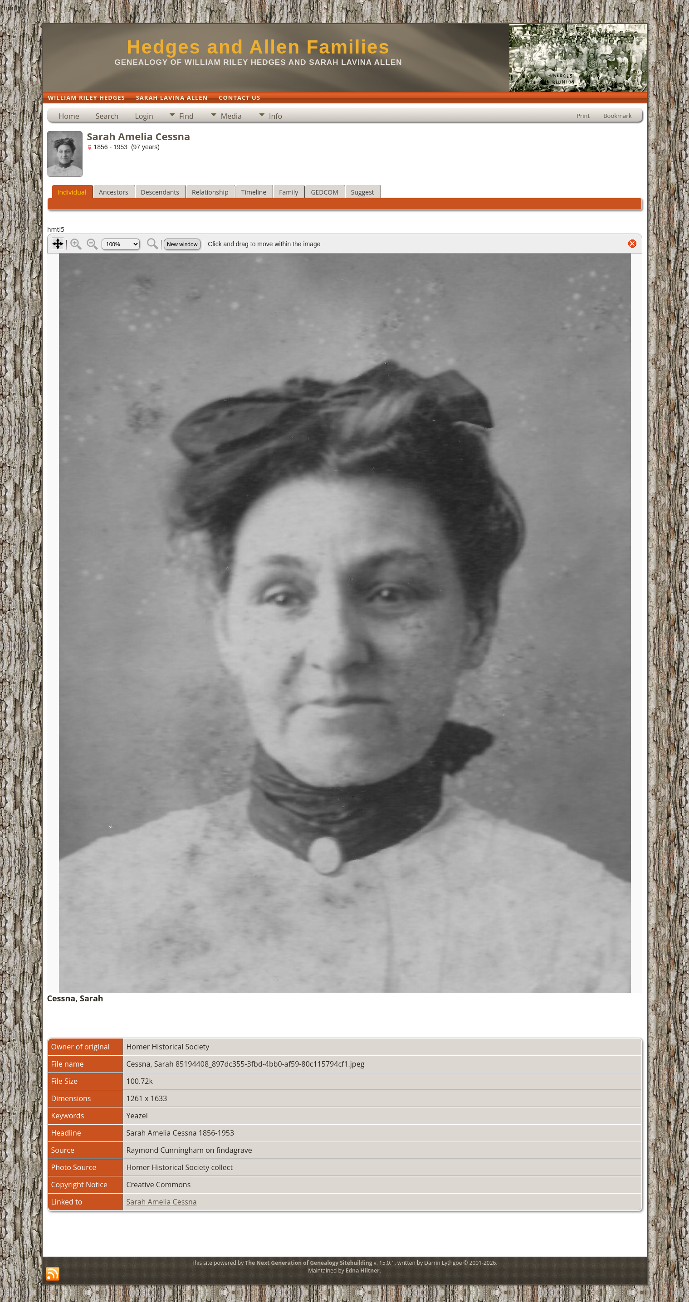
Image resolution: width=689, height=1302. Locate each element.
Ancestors (113, 192)
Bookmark (617, 116)
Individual (72, 192)
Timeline (254, 192)
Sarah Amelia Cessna (162, 1202)
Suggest (362, 192)
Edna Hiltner (363, 1270)
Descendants (160, 192)
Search (107, 116)
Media (231, 116)
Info (275, 116)
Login (144, 116)
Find (186, 116)
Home (69, 116)
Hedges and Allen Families (258, 47)
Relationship (210, 192)
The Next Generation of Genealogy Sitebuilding (308, 1263)
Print (583, 116)
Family (288, 192)
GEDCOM (324, 192)
